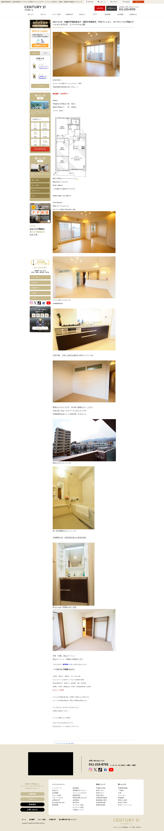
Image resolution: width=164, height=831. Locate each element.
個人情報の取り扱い (58, 802)
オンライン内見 (78, 807)
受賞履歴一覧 (35, 288)
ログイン (32, 799)
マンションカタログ (80, 793)
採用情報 (55, 805)
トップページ (57, 788)
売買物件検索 (122, 788)
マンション (122, 795)
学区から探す (122, 800)
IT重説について (78, 810)
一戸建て (121, 790)
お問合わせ (111, 8)
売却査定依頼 (101, 802)
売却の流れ (100, 795)
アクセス (33, 298)
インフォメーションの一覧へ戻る (64, 743)
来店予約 (76, 802)
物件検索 (90, 2)
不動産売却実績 (101, 797)
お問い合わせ (32, 810)
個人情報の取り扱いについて (68, 819)
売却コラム (100, 790)
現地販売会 (77, 795)
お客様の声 (34, 282)
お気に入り (102, 2)
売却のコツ (100, 793)
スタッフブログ (57, 797)
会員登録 (100, 8)
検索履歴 (126, 2)
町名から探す (122, 802)
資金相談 (76, 788)
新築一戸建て (35, 180)
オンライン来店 (78, 805)
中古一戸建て (35, 185)
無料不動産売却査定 (40, 149)
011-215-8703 (40, 267)
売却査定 (32, 804)
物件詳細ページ (67, 664)
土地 (33, 196)
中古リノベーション (125, 805)
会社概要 (33, 293)
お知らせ (55, 790)
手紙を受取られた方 (80, 797)
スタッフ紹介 (35, 277)
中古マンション (36, 190)
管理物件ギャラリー (80, 790)
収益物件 (121, 797)
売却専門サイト (37, 119)
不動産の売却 (101, 788)
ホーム (24, 819)
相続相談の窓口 (101, 800)
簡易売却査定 (101, 805)
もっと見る (40, 86)
